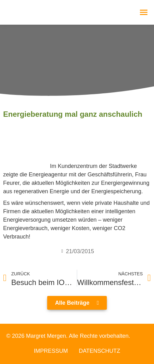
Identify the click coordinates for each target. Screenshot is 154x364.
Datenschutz (99, 351)
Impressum (51, 351)
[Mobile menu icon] (144, 12)
